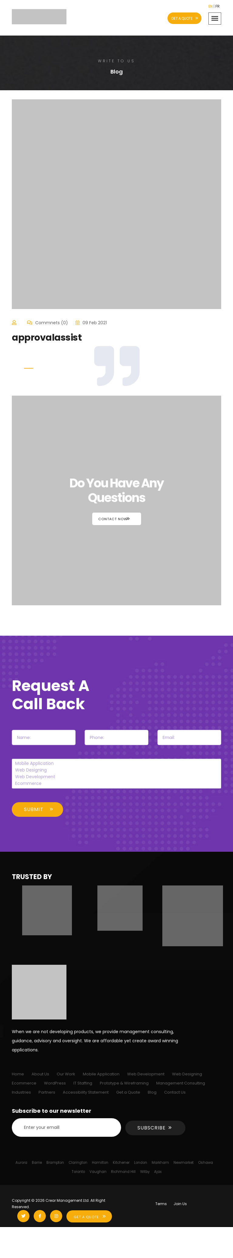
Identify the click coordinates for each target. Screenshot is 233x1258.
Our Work (66, 1074)
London (140, 1162)
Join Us (180, 1203)
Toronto (78, 1171)
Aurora (21, 1162)
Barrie (37, 1162)
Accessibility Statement (86, 1092)
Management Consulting (180, 1083)
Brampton (55, 1162)
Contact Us (175, 1092)
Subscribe (151, 1127)
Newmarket (184, 1162)
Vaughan (97, 1171)
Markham (160, 1162)
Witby (145, 1171)
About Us (40, 1074)
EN (210, 6)
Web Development (117, 777)
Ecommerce (117, 783)
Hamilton (100, 1162)
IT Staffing (82, 1083)
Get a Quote (128, 1092)
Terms (161, 1203)
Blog (152, 1092)
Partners (47, 1092)
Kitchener (121, 1162)
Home (18, 1074)
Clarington (78, 1162)
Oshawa (205, 1162)
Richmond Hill (123, 1171)
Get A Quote (86, 1217)
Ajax (158, 1171)
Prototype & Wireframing (124, 1083)
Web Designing (117, 770)
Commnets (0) (51, 323)
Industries (21, 1092)
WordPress (55, 1083)
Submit (33, 809)
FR (217, 6)
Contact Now (112, 519)
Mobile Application (117, 763)
